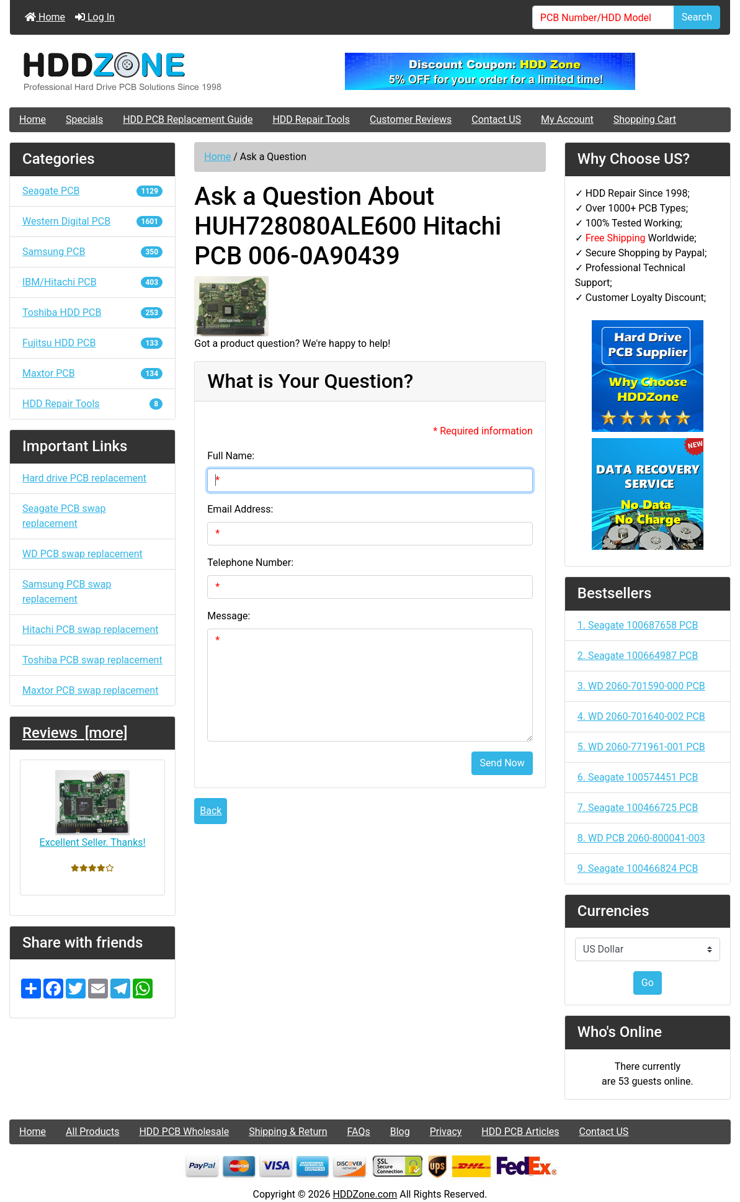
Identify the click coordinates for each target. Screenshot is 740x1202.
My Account (567, 119)
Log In (95, 17)
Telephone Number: (250, 562)
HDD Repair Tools (311, 119)
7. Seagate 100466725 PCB (637, 808)
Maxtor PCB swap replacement (90, 690)
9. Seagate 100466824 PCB (637, 868)
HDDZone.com (364, 1194)
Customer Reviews (411, 119)
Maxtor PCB (92, 373)
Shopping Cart (644, 119)
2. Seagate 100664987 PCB (637, 656)
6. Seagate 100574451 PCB (637, 777)
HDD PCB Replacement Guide (187, 119)
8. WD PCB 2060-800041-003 (641, 838)
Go (647, 983)
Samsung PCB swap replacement (67, 591)
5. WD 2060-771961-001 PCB (641, 747)
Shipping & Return (288, 1131)
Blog (400, 1131)
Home (45, 17)
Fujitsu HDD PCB (92, 343)
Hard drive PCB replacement (84, 478)
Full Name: (230, 456)
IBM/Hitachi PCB (92, 282)
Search (697, 17)
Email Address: (240, 509)
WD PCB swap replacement (82, 554)
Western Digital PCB (92, 221)
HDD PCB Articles (520, 1131)
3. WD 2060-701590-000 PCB (641, 686)
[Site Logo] (130, 71)
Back (210, 811)
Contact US (496, 119)
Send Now (501, 763)
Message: (228, 616)
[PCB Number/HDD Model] (603, 17)
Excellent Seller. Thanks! (93, 809)
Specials (84, 119)
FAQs (358, 1131)
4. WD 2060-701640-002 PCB (641, 716)
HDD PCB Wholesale (184, 1131)
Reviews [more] (74, 733)
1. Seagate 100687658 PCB (637, 625)
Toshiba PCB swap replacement (92, 660)
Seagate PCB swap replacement (63, 516)
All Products (92, 1131)
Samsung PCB (92, 252)
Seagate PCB (92, 191)
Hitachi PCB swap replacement (90, 629)
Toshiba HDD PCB (92, 312)
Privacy (446, 1131)
